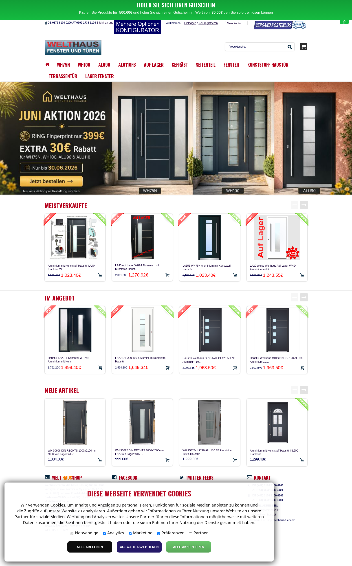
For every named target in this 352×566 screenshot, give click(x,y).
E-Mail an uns (105, 16)
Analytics (113, 532)
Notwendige (84, 532)
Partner (198, 532)
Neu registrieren (208, 16)
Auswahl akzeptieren (139, 547)
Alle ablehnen (90, 547)
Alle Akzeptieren (188, 547)
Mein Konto (234, 17)
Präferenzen (171, 532)
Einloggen (190, 16)
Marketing (141, 532)
